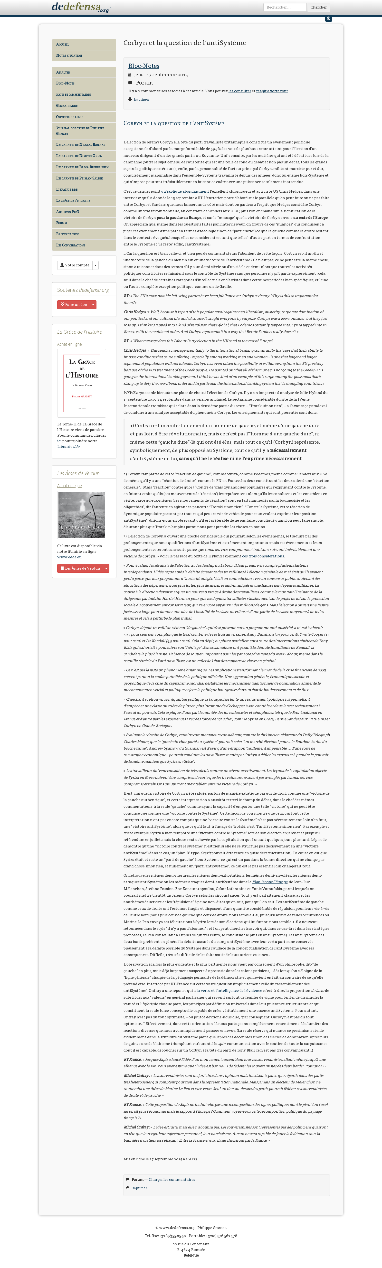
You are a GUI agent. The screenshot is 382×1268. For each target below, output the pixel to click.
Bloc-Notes (65, 83)
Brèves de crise (67, 234)
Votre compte (74, 265)
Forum (61, 223)
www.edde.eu (69, 557)
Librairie (68, 446)
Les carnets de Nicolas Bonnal (80, 144)
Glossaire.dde (66, 105)
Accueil (62, 44)
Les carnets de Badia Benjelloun (82, 167)
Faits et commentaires (73, 94)
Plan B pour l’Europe (269, 882)
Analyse (63, 72)
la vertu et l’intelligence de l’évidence (229, 990)
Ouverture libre (69, 117)
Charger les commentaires (172, 1179)
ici (59, 441)
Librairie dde (66, 189)
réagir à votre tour (272, 91)
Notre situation (69, 55)
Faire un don (73, 304)
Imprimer (142, 99)
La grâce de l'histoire (73, 200)
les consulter (240, 91)
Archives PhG (67, 212)
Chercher (319, 7)
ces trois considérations (263, 556)
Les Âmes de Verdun (80, 568)
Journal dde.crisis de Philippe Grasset (80, 131)
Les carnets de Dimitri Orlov (79, 156)
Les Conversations (70, 245)
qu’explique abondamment (185, 191)
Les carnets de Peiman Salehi (79, 178)
